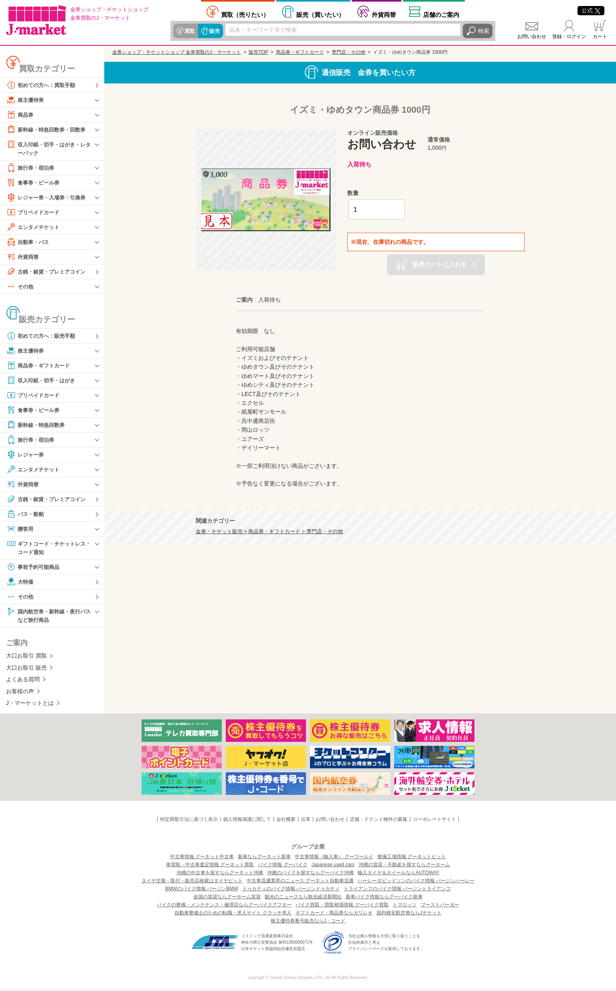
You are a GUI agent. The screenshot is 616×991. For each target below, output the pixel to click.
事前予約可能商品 (34, 568)
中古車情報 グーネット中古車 (202, 858)
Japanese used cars (333, 866)
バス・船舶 (26, 514)
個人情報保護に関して (247, 821)
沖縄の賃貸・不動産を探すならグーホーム (404, 866)
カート (600, 36)
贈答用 (20, 529)
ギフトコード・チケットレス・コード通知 (45, 547)
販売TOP (258, 52)
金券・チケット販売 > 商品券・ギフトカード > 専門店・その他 (269, 531)
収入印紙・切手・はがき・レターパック (48, 148)
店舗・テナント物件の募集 (378, 821)
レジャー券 (26, 455)
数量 (353, 193)
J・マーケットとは (30, 705)
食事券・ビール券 (34, 183)
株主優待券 (26, 100)
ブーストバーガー (440, 907)
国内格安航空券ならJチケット (409, 915)
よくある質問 (23, 681)
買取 (189, 31)
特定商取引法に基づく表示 (189, 821)
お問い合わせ (531, 36)
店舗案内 (441, 14)
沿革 (305, 821)
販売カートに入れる (440, 264)
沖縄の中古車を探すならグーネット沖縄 (219, 874)
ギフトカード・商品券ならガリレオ (334, 915)
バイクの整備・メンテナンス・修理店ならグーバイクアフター (224, 907)
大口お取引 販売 (26, 669)
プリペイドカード (34, 212)
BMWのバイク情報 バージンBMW (201, 891)
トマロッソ (405, 907)
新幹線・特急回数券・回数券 (48, 129)
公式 (591, 10)
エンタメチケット (34, 227)
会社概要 (286, 821)
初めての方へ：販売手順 (42, 336)
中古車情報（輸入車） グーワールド (334, 858)
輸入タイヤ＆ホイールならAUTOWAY (398, 874)
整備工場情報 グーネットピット (411, 858)
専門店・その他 (348, 52)
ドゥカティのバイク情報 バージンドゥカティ (291, 891)
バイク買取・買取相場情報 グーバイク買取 (342, 907)
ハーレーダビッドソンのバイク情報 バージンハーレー (416, 882)
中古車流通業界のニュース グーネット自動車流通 (300, 882)
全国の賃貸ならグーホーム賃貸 (227, 899)
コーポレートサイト (434, 821)
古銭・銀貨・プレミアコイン (48, 272)
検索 (483, 31)
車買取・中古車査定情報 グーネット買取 (210, 866)
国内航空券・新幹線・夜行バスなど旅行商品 (48, 616)
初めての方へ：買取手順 (42, 85)
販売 (213, 31)
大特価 (20, 583)
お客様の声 (20, 693)
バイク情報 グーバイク (282, 866)
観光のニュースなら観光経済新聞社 (303, 899)
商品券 (20, 115)
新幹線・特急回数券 (37, 425)
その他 (20, 287)
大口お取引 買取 (26, 657)
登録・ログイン (569, 36)
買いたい (320, 14)
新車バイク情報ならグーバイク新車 (384, 899)
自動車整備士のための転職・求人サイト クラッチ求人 (232, 915)
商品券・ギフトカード (40, 366)
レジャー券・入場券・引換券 (48, 198)
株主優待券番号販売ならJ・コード (308, 923)
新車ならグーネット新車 (264, 858)
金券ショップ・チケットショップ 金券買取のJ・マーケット (176, 52)
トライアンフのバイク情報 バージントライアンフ (397, 891)
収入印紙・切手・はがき (42, 381)
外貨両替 (384, 14)
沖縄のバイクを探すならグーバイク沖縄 (310, 874)
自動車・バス (28, 242)
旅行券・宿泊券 (31, 168)
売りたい (245, 14)
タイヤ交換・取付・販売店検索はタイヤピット (192, 882)
